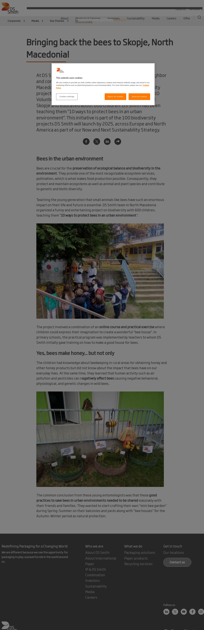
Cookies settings (66, 96)
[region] (103, 84)
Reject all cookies (115, 96)
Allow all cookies (139, 96)
